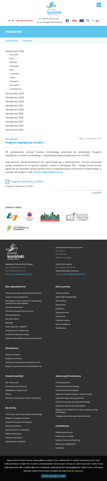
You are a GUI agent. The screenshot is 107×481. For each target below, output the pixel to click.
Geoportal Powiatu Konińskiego (18, 422)
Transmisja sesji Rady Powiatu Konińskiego (23, 414)
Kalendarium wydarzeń (15, 441)
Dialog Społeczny (12, 315)
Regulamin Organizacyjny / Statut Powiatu (74, 394)
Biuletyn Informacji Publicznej (68, 440)
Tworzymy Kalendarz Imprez (17, 334)
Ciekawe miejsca (63, 320)
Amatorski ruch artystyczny (17, 330)
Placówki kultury (12, 319)
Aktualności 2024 (14, 93)
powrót (97, 192)
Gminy (8, 394)
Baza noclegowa (63, 324)
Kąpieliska (60, 308)
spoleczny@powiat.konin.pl (48, 172)
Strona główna (11, 41)
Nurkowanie (60, 305)
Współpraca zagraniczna (16, 390)
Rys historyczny (12, 382)
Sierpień (14, 81)
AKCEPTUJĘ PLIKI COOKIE (53, 476)
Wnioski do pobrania (14, 307)
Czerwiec (14, 73)
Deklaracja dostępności (66, 444)
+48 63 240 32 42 (50, 18)
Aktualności (11, 139)
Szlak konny (61, 316)
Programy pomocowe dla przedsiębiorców (23, 366)
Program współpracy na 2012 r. (25, 142)
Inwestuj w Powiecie (13, 358)
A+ (12, 20)
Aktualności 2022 (14, 101)
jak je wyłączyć (76, 470)
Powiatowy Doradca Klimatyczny (19, 311)
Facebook (60, 448)
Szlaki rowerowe (62, 293)
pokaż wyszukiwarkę (88, 20)
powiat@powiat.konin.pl (51, 22)
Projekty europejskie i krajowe (17, 418)
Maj (11, 69)
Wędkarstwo (61, 328)
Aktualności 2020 (14, 109)
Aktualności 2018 (14, 117)
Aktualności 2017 (14, 121)
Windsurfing (61, 301)
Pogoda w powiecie (13, 437)
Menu (99, 5)
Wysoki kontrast (24, 20)
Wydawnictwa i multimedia (17, 430)
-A (9, 20)
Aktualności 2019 (14, 113)
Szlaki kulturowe (62, 312)
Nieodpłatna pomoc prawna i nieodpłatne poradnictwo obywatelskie (23, 302)
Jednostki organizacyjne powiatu (70, 398)
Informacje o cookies (64, 436)
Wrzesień (14, 85)
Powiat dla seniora (13, 426)
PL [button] (95, 20)
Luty (12, 58)
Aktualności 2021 (14, 105)
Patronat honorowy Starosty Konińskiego (73, 402)
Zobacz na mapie (63, 257)
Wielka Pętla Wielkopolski (66, 297)
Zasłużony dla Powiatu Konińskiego (70, 406)
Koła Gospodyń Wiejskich (16, 326)
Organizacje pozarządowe (16, 297)
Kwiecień (14, 66)
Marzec (13, 62)
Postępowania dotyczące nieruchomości (73, 416)
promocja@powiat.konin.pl (73, 274)
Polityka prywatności (64, 432)
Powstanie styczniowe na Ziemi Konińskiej (23, 398)
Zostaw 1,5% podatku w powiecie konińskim (23, 338)
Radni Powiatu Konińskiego (67, 390)
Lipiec (12, 77)
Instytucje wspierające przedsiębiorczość (22, 362)
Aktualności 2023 (14, 97)
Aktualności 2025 (14, 51)
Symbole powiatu (63, 382)
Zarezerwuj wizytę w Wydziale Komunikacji (23, 293)
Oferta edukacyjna (13, 434)
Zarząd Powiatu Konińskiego (67, 386)
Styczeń (14, 54)
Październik (27, 41)
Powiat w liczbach (13, 354)
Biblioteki (9, 323)
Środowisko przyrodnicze (15, 386)
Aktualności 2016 (14, 125)
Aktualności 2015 (14, 129)
